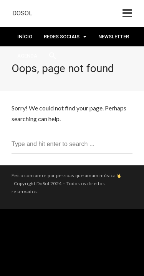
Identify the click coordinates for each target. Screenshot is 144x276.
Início (24, 36)
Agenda (27, 56)
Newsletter (113, 36)
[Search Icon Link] (52, 57)
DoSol (22, 13)
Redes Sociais (61, 36)
